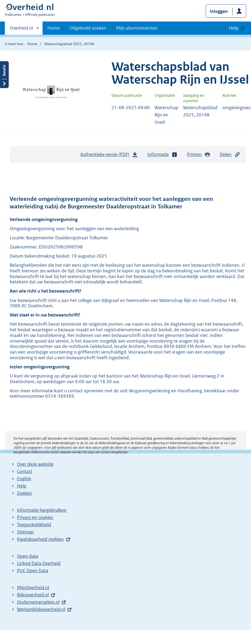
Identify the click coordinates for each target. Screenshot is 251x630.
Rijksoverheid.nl (33, 595)
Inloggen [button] (219, 11)
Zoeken (24, 493)
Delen (230, 154)
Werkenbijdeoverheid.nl (41, 609)
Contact (24, 471)
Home (53, 28)
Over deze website (35, 464)
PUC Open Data (32, 571)
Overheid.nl (21, 29)
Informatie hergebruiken (42, 510)
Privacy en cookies (35, 517)
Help (21, 486)
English (24, 479)
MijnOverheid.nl (33, 587)
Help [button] (233, 28)
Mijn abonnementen (137, 28)
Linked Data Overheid (39, 563)
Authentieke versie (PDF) (109, 156)
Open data (27, 556)
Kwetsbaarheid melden (40, 539)
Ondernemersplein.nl (38, 602)
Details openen (4, 74)
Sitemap (25, 532)
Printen (198, 154)
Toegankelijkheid (34, 525)
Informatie (162, 154)
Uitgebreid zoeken (87, 28)
